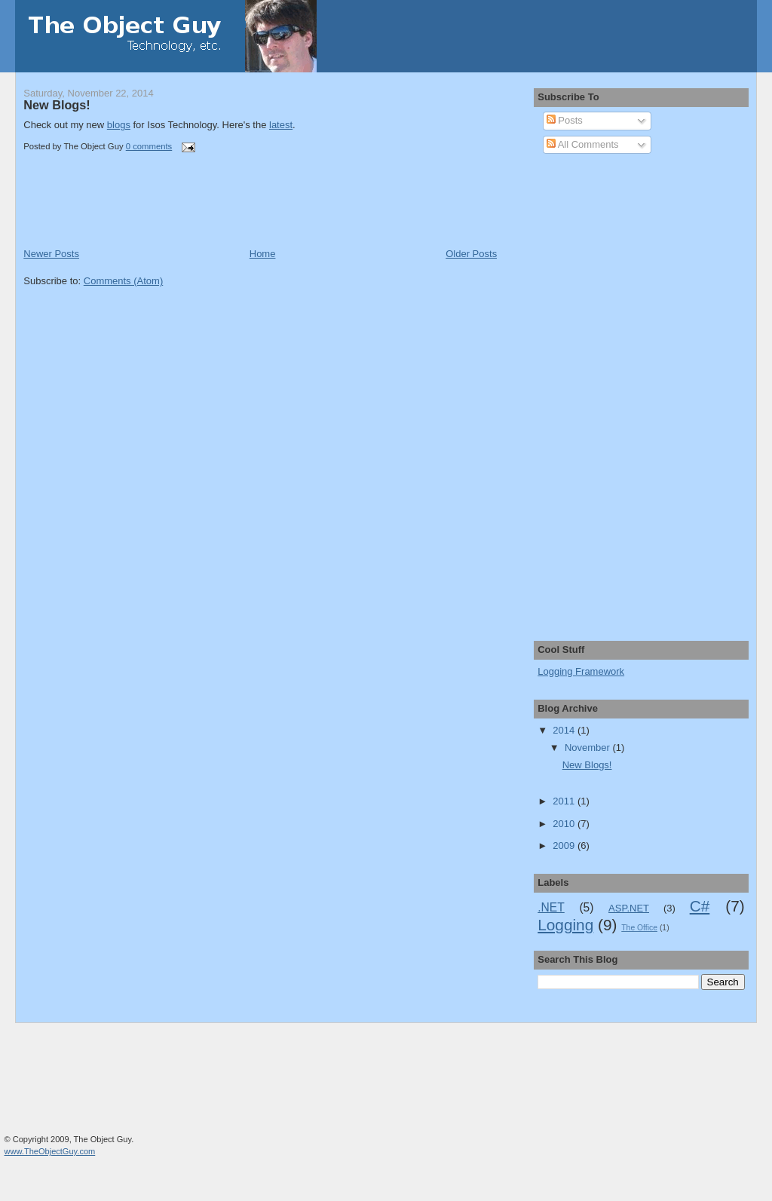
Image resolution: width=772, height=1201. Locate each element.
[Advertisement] (199, 213)
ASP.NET (628, 908)
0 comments (149, 146)
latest (281, 124)
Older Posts (471, 253)
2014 (565, 730)
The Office (639, 928)
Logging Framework (581, 671)
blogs (118, 124)
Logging (565, 924)
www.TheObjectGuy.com (50, 1151)
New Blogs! (56, 105)
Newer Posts (51, 253)
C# (700, 906)
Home (263, 253)
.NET (551, 907)
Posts (565, 120)
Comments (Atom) (123, 280)
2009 (565, 845)
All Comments (583, 144)
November (589, 747)
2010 (565, 823)
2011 (565, 801)
